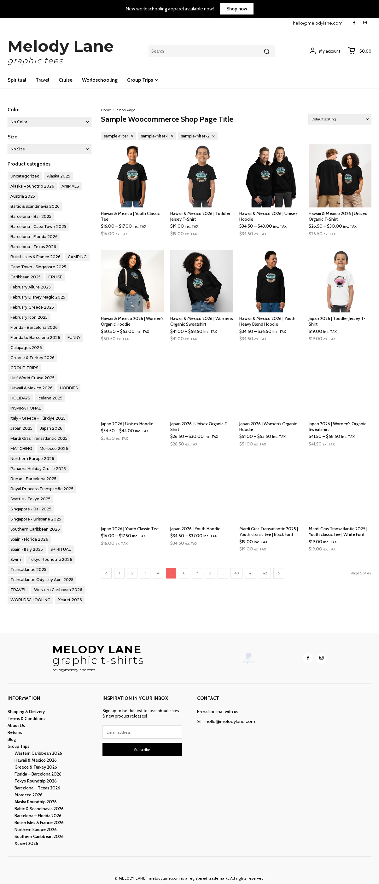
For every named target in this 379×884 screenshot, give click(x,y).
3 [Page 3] (145, 573)
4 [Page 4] (158, 573)
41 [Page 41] (251, 573)
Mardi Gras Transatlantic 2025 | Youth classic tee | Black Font (268, 531)
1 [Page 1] (119, 573)
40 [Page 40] (236, 573)
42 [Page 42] (265, 573)
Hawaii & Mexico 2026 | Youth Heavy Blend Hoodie (267, 321)
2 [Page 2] (132, 573)
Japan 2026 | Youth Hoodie (195, 529)
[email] (142, 732)
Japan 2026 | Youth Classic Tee (130, 529)
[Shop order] (339, 119)
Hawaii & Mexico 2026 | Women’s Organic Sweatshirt (201, 321)
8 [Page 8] (210, 573)
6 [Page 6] (184, 573)
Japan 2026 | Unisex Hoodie (127, 424)
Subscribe (142, 749)
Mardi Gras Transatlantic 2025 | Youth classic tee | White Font (338, 531)
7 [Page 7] (197, 573)
